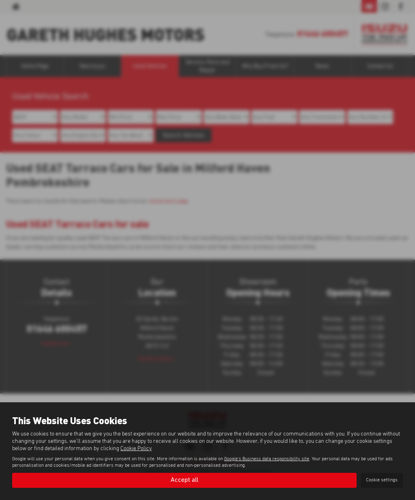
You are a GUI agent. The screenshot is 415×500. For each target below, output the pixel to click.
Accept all (184, 480)
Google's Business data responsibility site (266, 459)
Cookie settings (382, 480)
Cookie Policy (136, 448)
